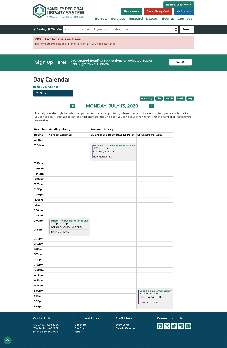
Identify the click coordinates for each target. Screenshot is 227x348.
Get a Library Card (158, 11)
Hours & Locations (177, 4)
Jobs (77, 331)
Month (169, 98)
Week (180, 98)
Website (56, 29)
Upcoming (146, 98)
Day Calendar (51, 86)
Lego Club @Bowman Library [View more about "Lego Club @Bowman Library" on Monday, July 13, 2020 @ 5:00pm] (155, 291)
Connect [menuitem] (184, 19)
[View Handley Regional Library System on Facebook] (160, 326)
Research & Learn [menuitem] (144, 19)
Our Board (80, 328)
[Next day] (151, 106)
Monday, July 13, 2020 (112, 106)
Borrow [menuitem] (101, 19)
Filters (43, 93)
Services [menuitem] (118, 19)
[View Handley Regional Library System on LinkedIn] (181, 326)
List (159, 98)
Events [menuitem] (168, 19)
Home (37, 86)
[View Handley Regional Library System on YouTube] (188, 326)
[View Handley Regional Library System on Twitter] (174, 326)
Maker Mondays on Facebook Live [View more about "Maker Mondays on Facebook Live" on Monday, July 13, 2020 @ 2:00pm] (69, 221)
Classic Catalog (125, 328)
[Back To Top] (8, 340)
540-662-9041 (50, 331)
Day (190, 98)
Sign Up (180, 62)
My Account (183, 11)
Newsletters (131, 11)
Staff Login (123, 324)
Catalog (41, 29)
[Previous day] (72, 106)
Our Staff (80, 324)
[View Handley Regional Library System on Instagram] (167, 326)
